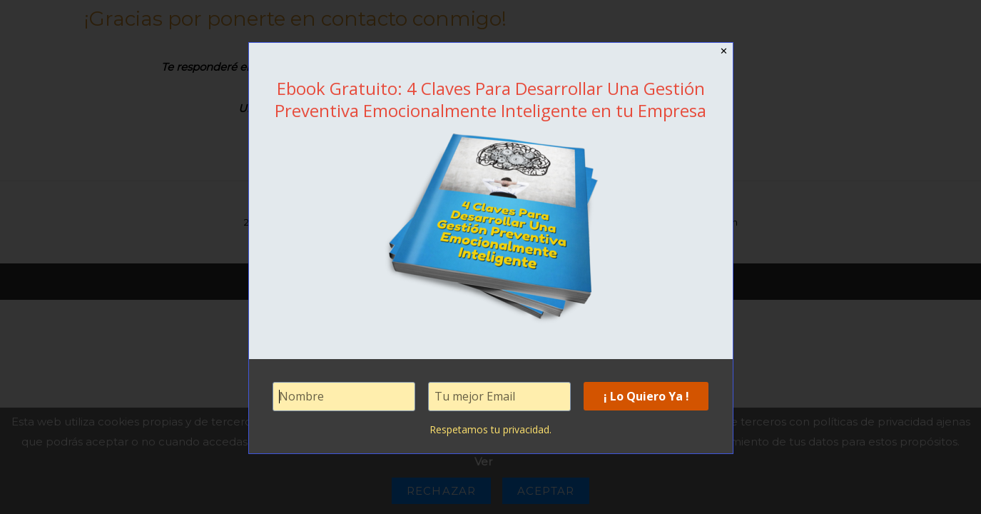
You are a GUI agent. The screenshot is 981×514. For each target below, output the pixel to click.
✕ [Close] (724, 51)
